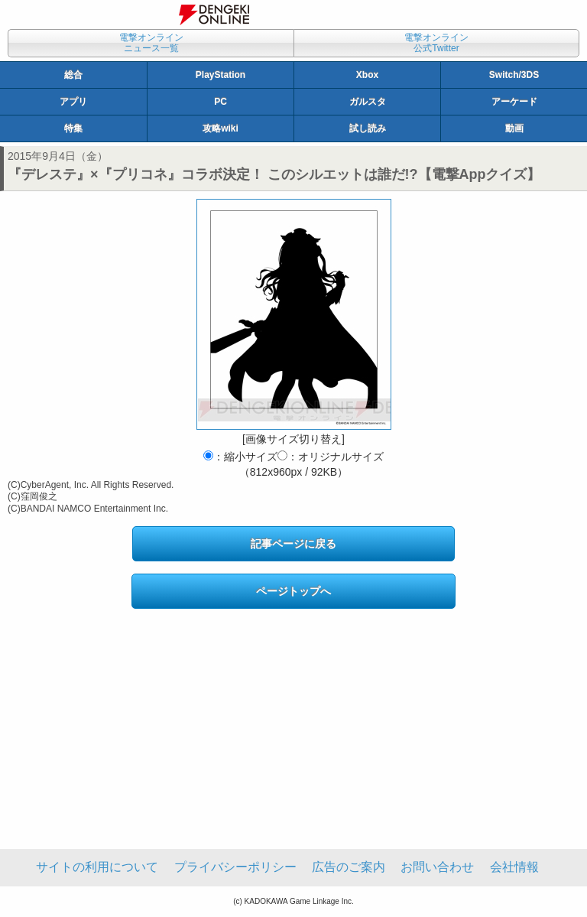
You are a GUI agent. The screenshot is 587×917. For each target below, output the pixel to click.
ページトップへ (293, 591)
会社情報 (514, 866)
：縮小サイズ (240, 456)
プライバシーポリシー (235, 866)
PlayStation (220, 75)
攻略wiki (220, 128)
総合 (73, 75)
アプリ (73, 101)
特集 (73, 128)
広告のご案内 (348, 866)
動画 (514, 128)
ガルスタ (367, 101)
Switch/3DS (514, 75)
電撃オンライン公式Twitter (436, 43)
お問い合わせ (437, 866)
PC (220, 101)
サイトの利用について (97, 866)
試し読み (367, 128)
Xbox (367, 75)
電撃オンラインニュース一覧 (151, 43)
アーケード (514, 101)
